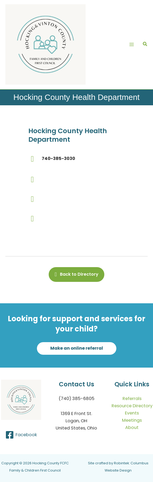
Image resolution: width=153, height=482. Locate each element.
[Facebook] (21, 435)
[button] (145, 44)
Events (132, 413)
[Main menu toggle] (131, 45)
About (132, 427)
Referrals (132, 398)
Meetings (132, 420)
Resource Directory (132, 406)
